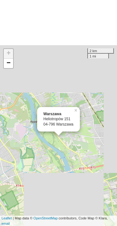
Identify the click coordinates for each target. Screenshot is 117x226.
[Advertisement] (58, 22)
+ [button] (9, 53)
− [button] (9, 63)
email (6, 223)
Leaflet (7, 218)
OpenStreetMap (45, 218)
